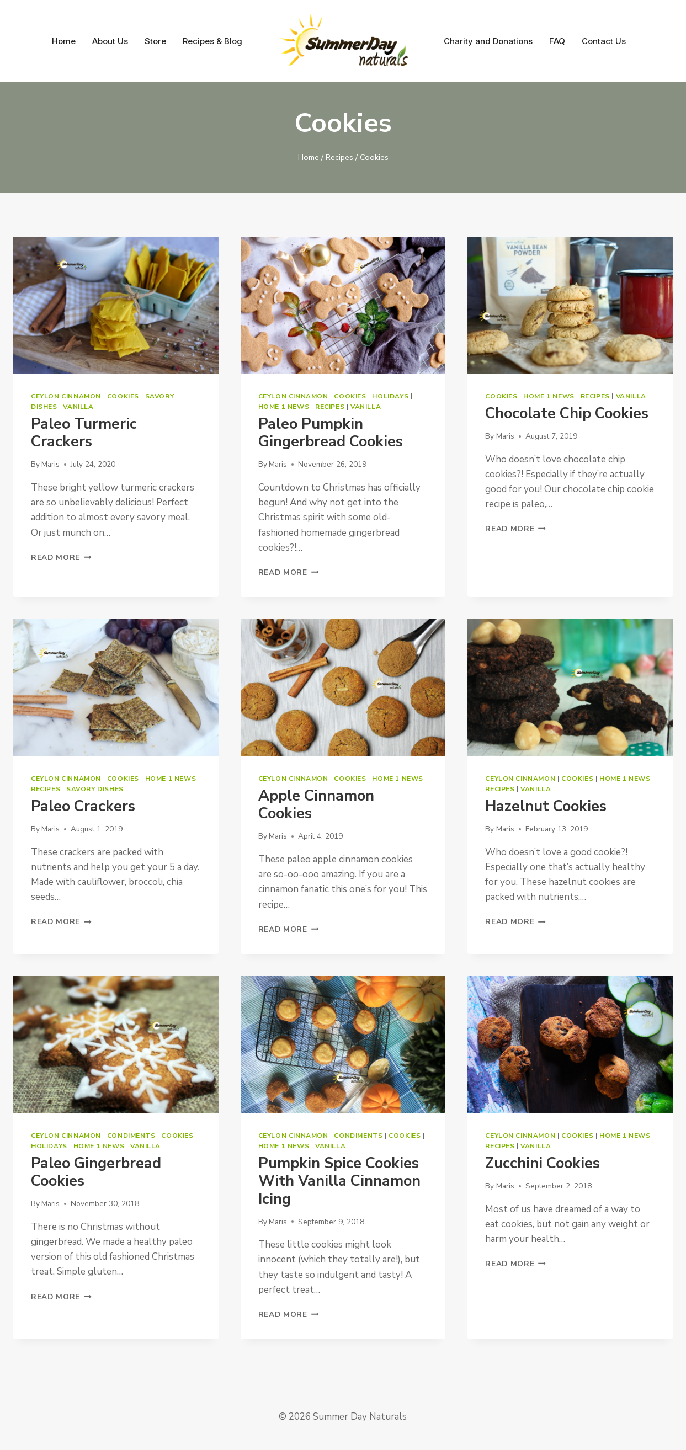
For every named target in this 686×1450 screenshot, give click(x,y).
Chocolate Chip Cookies (566, 413)
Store (155, 41)
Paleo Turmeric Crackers (84, 433)
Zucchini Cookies (542, 1163)
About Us (110, 41)
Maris (50, 464)
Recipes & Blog (212, 41)
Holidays (390, 396)
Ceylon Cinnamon (66, 396)
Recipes (329, 406)
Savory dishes (95, 789)
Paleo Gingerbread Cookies (96, 1172)
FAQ (557, 41)
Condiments (131, 1135)
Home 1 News (284, 406)
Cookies (123, 396)
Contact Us (604, 41)
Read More (61, 557)
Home (64, 41)
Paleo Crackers (83, 806)
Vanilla (78, 406)
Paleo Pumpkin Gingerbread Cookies (330, 433)
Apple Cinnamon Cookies (316, 805)
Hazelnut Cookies (546, 806)
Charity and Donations (488, 41)
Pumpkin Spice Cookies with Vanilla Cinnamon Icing (339, 1181)
